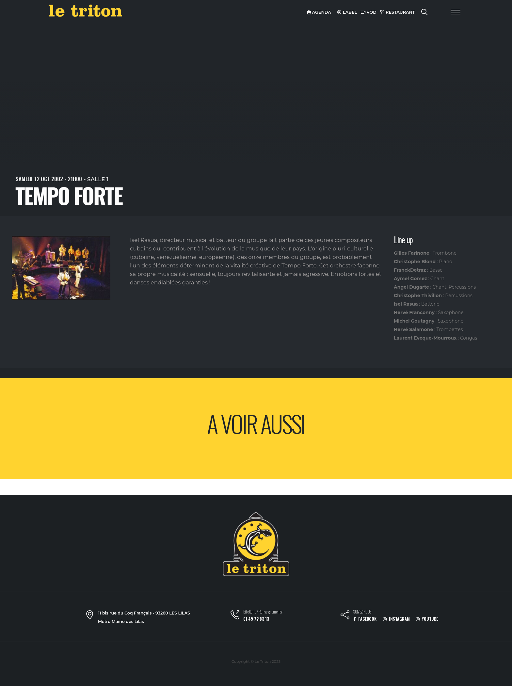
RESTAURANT (397, 12)
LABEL (347, 12)
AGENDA (319, 12)
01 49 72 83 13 (256, 619)
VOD (368, 12)
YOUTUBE (427, 619)
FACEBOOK (364, 619)
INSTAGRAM (396, 619)
